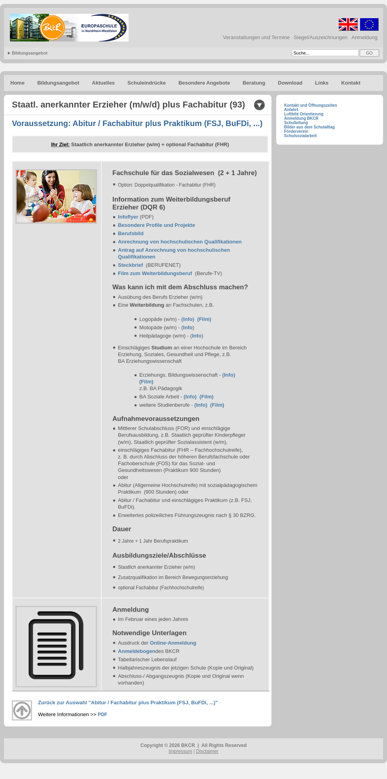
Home (17, 83)
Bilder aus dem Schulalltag (309, 127)
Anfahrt (291, 110)
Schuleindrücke (146, 83)
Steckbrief (130, 265)
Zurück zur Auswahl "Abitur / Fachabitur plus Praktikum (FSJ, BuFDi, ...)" (128, 702)
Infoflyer (128, 217)
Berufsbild (131, 233)
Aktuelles (103, 83)
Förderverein (296, 131)
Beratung (254, 83)
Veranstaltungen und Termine (256, 37)
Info (188, 327)
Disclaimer (207, 751)
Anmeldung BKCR (301, 118)
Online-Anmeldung (173, 643)
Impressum (180, 751)
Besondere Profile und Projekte (156, 225)
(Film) (204, 319)
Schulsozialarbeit (300, 136)
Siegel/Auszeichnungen (320, 37)
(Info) (187, 319)
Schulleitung (296, 123)
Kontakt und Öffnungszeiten (310, 105)
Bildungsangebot (29, 53)
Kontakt (350, 83)
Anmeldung (364, 37)
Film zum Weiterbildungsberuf (155, 273)
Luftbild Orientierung (303, 114)
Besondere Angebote (204, 83)
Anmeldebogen (137, 651)
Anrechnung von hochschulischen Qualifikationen (180, 242)
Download (290, 83)
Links (321, 83)
